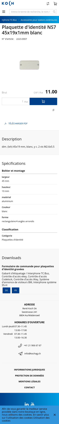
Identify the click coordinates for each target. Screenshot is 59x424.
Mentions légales (30, 381)
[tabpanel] (29, 65)
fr (15, 290)
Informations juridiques (29, 369)
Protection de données (29, 375)
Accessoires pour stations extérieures (39, 19)
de (6, 290)
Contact (29, 387)
